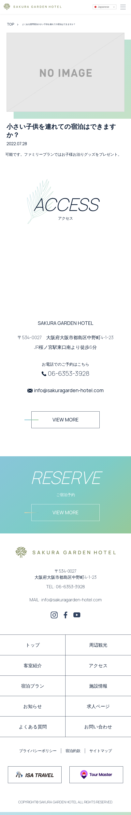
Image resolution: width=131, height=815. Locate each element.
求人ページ (98, 706)
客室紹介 (33, 665)
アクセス (98, 665)
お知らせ (32, 706)
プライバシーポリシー (38, 750)
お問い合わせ (98, 726)
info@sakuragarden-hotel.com (69, 390)
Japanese (101, 7)
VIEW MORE (65, 419)
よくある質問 (33, 726)
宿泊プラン (32, 686)
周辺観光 (98, 645)
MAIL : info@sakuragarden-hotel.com (65, 600)
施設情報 (98, 686)
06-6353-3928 (68, 373)
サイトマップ (100, 750)
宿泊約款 (73, 750)
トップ (33, 645)
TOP (10, 24)
